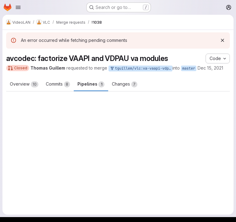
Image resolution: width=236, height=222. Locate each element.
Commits (58, 84)
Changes (124, 84)
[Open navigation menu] (18, 7)
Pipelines (90, 84)
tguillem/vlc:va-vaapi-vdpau (141, 68)
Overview (24, 84)
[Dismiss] (222, 40)
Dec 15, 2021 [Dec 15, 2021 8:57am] (210, 68)
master (188, 68)
